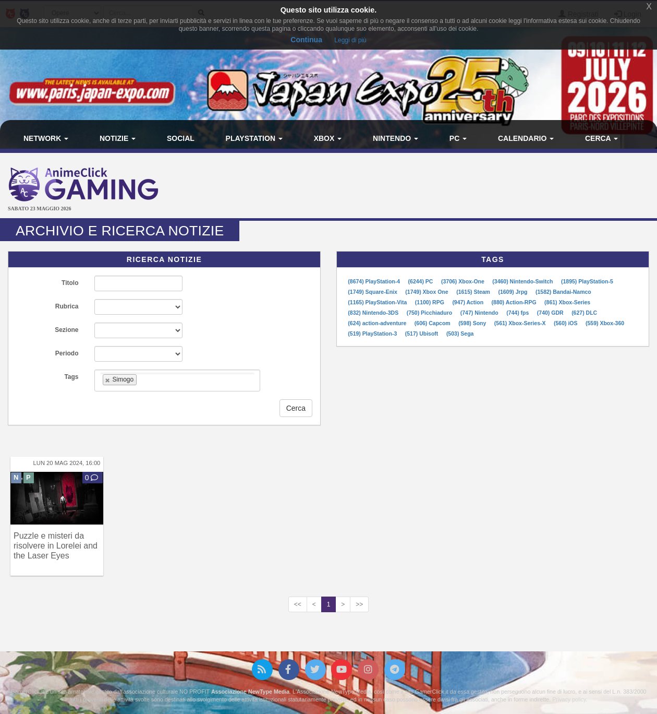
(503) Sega (460, 333)
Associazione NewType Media (250, 691)
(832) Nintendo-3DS (374, 313)
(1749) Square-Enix (373, 292)
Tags (71, 376)
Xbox (328, 138)
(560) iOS (566, 323)
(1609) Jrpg (513, 292)
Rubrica (67, 306)
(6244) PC (421, 281)
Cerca (601, 138)
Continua (306, 39)
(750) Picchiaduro (430, 313)
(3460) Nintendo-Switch (523, 281)
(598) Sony (473, 323)
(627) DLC (584, 313)
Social (180, 138)
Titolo (70, 283)
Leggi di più (350, 40)
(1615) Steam (474, 292)
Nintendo (395, 138)
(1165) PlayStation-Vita (378, 302)
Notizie (118, 138)
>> (359, 604)
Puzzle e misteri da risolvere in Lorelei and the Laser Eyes (56, 545)
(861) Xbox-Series (567, 302)
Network (45, 138)
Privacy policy (569, 699)
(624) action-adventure (378, 323)
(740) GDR (551, 313)
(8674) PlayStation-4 (375, 281)
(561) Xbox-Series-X (521, 323)
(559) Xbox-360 (605, 323)
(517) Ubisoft (422, 333)
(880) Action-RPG (515, 302)
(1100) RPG (430, 302)
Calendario (526, 138)
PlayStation (254, 138)
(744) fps (518, 313)
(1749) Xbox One (427, 292)
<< (297, 604)
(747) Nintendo (480, 313)
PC (458, 138)
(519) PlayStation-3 (373, 333)
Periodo (67, 353)
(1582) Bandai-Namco (563, 292)
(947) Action (468, 302)
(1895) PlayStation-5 (587, 281)
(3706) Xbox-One (463, 281)
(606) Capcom (433, 323)
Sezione (66, 330)
